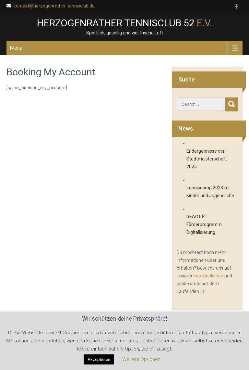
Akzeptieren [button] (99, 359)
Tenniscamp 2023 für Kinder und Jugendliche (210, 191)
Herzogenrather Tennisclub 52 (124, 23)
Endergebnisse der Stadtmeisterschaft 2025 (206, 158)
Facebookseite (208, 275)
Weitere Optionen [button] (141, 359)
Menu (16, 48)
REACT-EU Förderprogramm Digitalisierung (204, 224)
